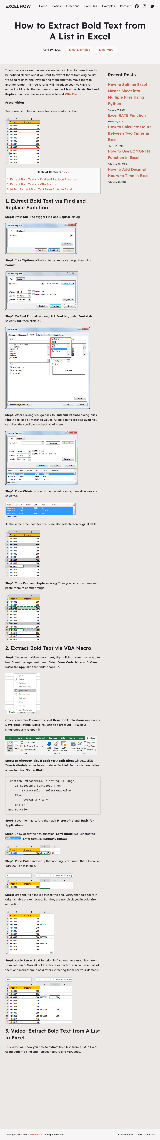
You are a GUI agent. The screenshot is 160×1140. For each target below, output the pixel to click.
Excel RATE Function (127, 115)
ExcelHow (18, 6)
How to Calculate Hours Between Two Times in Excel (129, 133)
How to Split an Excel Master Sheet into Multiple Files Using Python (127, 94)
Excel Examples (79, 49)
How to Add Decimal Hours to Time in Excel (129, 172)
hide (65, 172)
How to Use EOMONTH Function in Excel (129, 154)
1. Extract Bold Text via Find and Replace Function (42, 179)
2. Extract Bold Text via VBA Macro (31, 184)
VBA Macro (73, 94)
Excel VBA (106, 49)
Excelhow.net (36, 1134)
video (16, 1047)
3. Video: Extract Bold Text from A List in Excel (39, 189)
